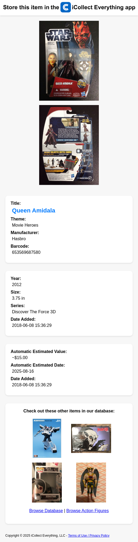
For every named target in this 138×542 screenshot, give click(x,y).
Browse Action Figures (87, 510)
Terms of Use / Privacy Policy (88, 535)
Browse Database (46, 510)
